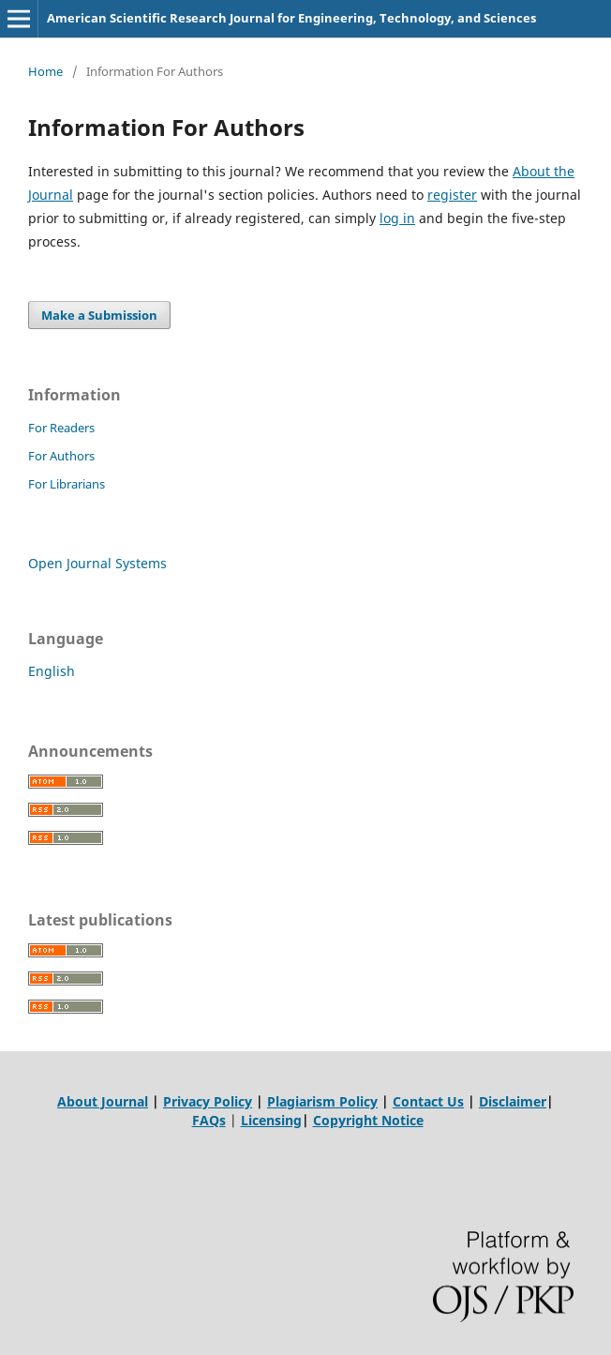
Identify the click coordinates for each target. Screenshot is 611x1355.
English (51, 671)
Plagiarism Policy (322, 1101)
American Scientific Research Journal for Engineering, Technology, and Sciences (291, 17)
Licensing (271, 1120)
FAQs (209, 1120)
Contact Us (428, 1101)
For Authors (61, 455)
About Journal (102, 1101)
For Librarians (66, 483)
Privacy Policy (207, 1101)
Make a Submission (99, 315)
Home (45, 71)
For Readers (61, 427)
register (452, 194)
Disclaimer (512, 1101)
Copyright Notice (368, 1120)
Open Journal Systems (97, 563)
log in (397, 218)
